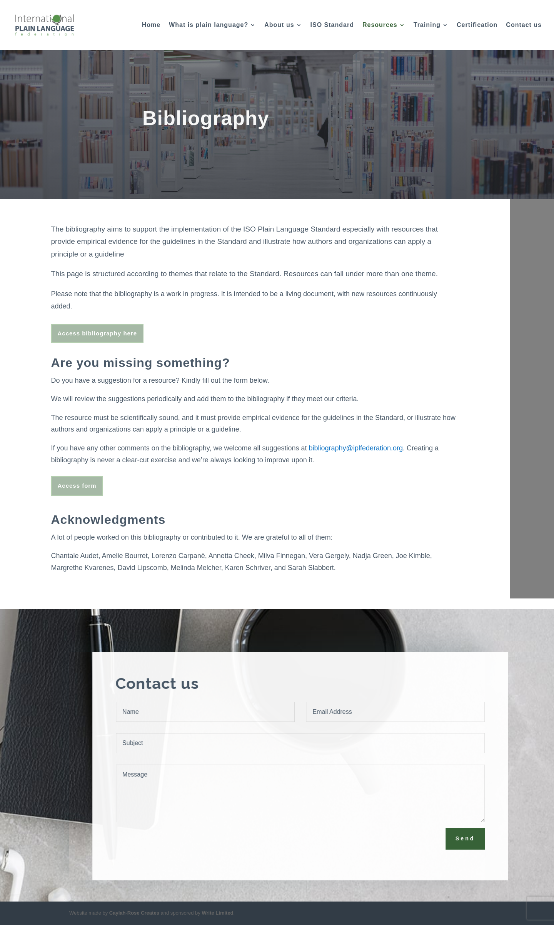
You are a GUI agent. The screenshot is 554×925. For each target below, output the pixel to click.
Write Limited (217, 913)
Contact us (524, 25)
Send (476, 838)
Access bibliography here (97, 333)
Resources (379, 25)
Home (151, 25)
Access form (77, 485)
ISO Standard (332, 25)
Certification (477, 25)
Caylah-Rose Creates (134, 913)
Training (427, 25)
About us (279, 25)
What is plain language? (208, 25)
